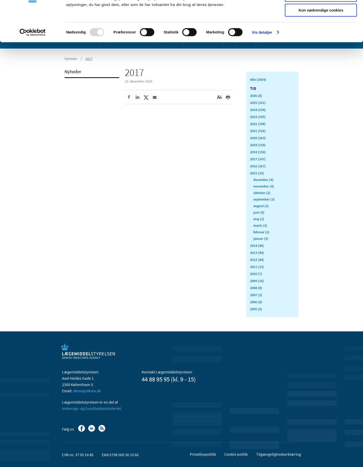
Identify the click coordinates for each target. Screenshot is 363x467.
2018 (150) (258, 152)
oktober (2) (261, 192)
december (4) (263, 179)
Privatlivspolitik (203, 454)
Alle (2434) (258, 79)
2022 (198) (258, 124)
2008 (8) (256, 288)
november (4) (263, 186)
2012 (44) (257, 259)
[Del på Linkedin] (137, 97)
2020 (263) (258, 138)
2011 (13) (257, 266)
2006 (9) (256, 302)
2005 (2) (256, 309)
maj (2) (258, 219)
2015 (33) (257, 173)
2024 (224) (258, 109)
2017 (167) (258, 159)
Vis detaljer (262, 64)
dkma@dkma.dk (87, 390)
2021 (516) (258, 131)
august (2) (261, 206)
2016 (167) (258, 166)
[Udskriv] (228, 97)
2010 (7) (256, 273)
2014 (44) (257, 245)
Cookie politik (236, 454)
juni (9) (258, 212)
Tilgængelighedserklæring (278, 454)
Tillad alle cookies (321, 12)
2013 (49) (257, 252)
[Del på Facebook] (129, 97)
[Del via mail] (154, 97)
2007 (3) (256, 295)
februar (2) (261, 232)
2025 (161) (258, 102)
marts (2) (260, 225)
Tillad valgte (321, 27)
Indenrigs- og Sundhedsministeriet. (92, 408)
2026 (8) (256, 95)
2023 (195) (258, 116)
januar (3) (260, 238)
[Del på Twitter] (146, 97)
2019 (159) (258, 145)
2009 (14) (257, 281)
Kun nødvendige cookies (320, 42)
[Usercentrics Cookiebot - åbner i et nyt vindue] (33, 64)
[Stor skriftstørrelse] (219, 97)
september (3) (264, 199)
